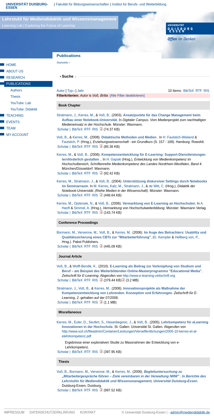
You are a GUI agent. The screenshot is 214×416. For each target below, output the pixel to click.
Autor (61, 90)
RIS (206, 90)
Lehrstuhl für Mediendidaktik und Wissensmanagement (59, 22)
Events (13, 122)
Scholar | (64, 129)
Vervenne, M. (87, 232)
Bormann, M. (66, 232)
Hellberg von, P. (186, 237)
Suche (69, 76)
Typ (70, 90)
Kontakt (88, 412)
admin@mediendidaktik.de (190, 412)
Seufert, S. (96, 322)
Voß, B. (104, 115)
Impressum (14, 412)
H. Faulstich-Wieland (178, 137)
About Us (14, 71)
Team (10, 128)
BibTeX (188, 90)
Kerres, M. (86, 115)
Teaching (15, 115)
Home (11, 65)
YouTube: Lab (20, 103)
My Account (17, 135)
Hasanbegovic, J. (119, 322)
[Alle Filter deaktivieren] (127, 95)
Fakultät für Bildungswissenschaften (82, 4)
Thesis (15, 96)
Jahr (80, 90)
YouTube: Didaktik (23, 109)
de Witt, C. (156, 186)
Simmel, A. (82, 208)
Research (15, 77)
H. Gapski (113, 159)
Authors (16, 90)
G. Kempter (162, 237)
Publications (18, 84)
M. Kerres (101, 186)
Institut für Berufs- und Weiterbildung (139, 4)
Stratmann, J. (66, 115)
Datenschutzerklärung (52, 412)
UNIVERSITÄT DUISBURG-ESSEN (27, 6)
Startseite (62, 62)
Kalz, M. (116, 186)
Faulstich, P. (71, 142)
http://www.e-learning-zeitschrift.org (149, 275)
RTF (199, 90)
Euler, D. (80, 322)
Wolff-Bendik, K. (84, 266)
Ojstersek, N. (83, 203)
